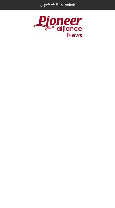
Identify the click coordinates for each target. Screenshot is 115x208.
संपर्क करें (68, 5)
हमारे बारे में (49, 5)
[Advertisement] (57, 83)
